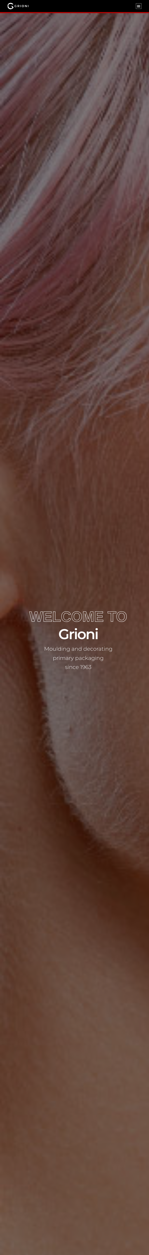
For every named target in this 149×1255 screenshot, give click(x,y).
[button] (138, 6)
